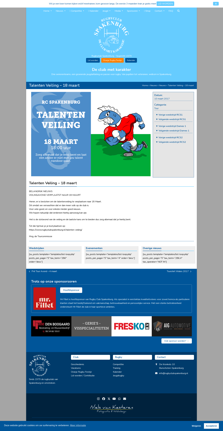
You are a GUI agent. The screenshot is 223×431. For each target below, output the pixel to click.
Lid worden (93, 60)
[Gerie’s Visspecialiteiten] (91, 326)
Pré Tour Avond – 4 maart (43, 271)
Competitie (118, 364)
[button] (216, 4)
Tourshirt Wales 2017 (179, 271)
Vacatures (76, 368)
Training (116, 368)
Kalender (131, 60)
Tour (156, 108)
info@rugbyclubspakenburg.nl (173, 373)
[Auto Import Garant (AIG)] (172, 326)
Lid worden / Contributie (83, 375)
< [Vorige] (33, 326)
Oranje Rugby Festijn (112, 60)
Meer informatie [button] (78, 425)
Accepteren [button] (211, 426)
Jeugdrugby (118, 375)
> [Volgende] (190, 326)
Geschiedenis (77, 364)
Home (145, 85)
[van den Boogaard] (51, 326)
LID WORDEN (165, 3)
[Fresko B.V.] (132, 326)
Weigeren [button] (196, 426)
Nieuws (153, 85)
